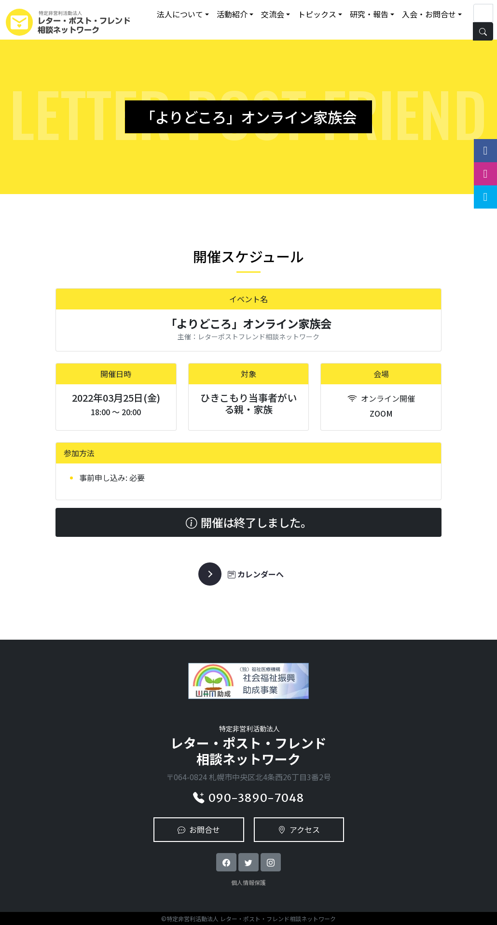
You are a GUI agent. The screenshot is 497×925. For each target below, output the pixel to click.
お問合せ (199, 829)
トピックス (317, 14)
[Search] (483, 13)
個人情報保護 (248, 882)
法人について (180, 14)
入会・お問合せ (429, 14)
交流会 (272, 14)
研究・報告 (369, 14)
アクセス (299, 829)
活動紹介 (232, 14)
